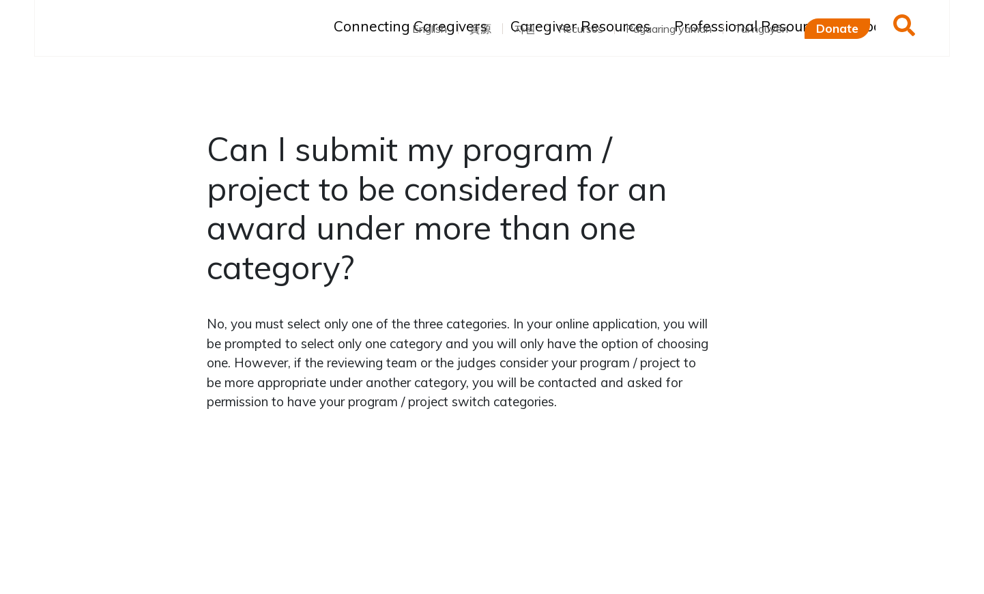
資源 (480, 28)
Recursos (580, 28)
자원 (525, 28)
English (429, 28)
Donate (837, 28)
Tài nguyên (761, 28)
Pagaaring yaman (669, 28)
